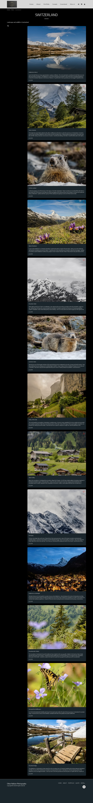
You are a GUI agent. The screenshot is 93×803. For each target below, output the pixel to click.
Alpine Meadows (34, 251)
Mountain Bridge (33, 775)
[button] (78, 4)
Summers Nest (33, 368)
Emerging (31, 542)
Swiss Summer (33, 135)
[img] (56, 52)
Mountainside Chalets (35, 659)
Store (12, 9)
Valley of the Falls (34, 426)
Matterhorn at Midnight (35, 601)
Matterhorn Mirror (34, 76)
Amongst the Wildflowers (36, 717)
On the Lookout (33, 193)
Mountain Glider (33, 309)
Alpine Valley (32, 484)
